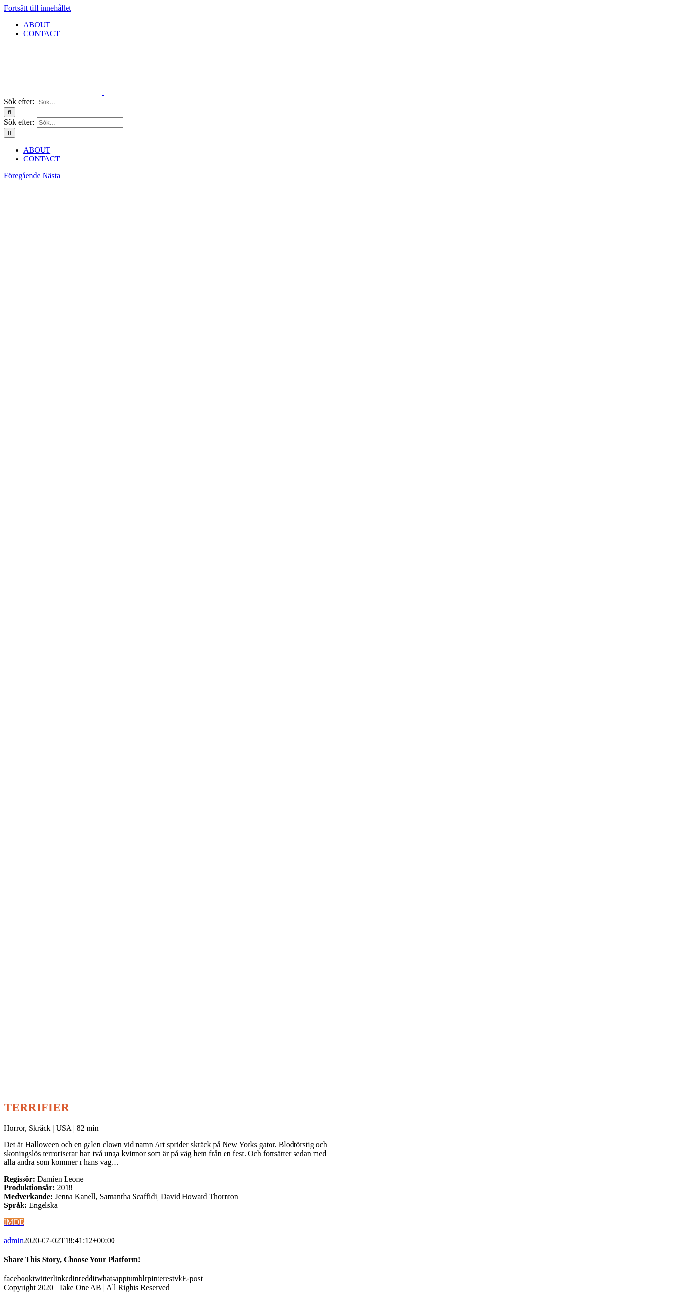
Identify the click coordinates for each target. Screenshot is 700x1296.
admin (13, 1240)
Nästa (51, 175)
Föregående (22, 175)
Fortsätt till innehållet (37, 8)
